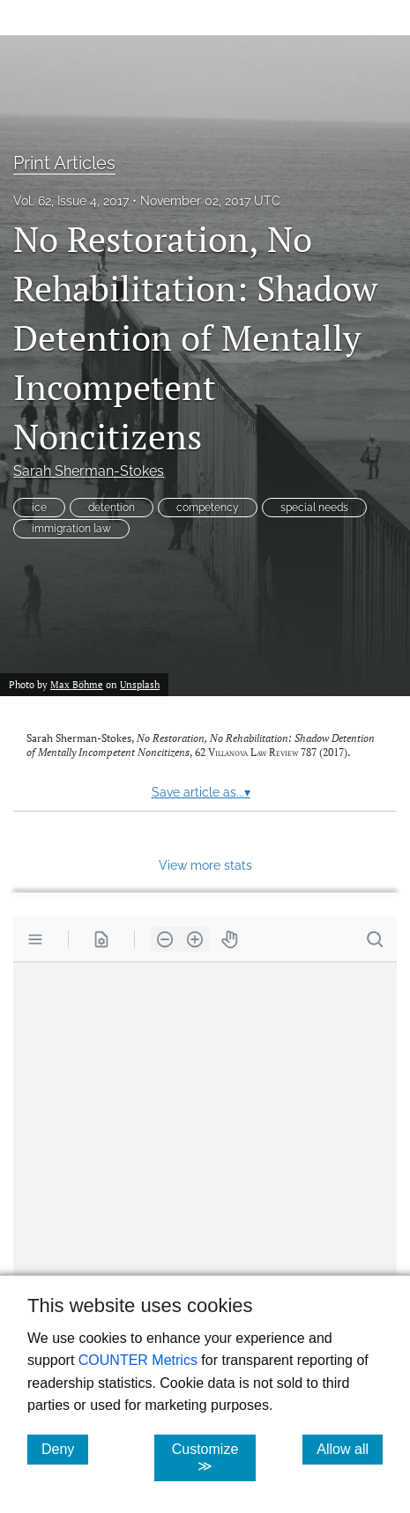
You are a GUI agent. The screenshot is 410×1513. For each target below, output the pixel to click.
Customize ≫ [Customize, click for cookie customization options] (214, 1457)
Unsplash (140, 684)
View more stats (205, 864)
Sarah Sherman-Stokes (88, 471)
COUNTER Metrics (138, 1360)
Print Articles (64, 163)
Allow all (350, 1449)
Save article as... (201, 792)
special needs (314, 507)
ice (39, 507)
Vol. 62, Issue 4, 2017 (71, 201)
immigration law (71, 529)
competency (207, 507)
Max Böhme (76, 684)
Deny (64, 1449)
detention (111, 507)
